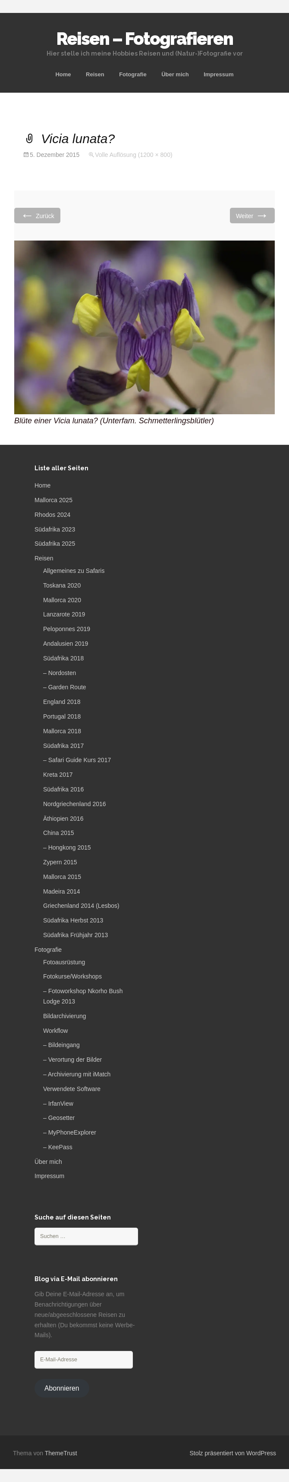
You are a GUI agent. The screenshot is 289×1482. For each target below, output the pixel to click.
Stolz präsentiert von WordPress (233, 1453)
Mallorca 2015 (62, 876)
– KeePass (57, 1147)
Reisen (95, 74)
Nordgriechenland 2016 (74, 803)
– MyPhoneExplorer (69, 1132)
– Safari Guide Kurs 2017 (77, 760)
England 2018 (61, 701)
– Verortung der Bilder (72, 1059)
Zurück (37, 215)
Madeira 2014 (61, 891)
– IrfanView (58, 1103)
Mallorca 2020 (62, 600)
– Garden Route (64, 687)
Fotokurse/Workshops (72, 976)
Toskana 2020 (62, 585)
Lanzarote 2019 (64, 614)
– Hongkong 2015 (67, 847)
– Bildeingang (61, 1044)
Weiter (252, 215)
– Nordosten (59, 672)
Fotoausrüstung (64, 962)
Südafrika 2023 (55, 529)
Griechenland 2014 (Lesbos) (81, 905)
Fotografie (133, 74)
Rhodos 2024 (52, 514)
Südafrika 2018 (63, 658)
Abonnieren (61, 1388)
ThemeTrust (61, 1453)
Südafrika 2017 (63, 745)
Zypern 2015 (60, 862)
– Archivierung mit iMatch (76, 1074)
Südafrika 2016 (63, 789)
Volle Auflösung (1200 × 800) (133, 154)
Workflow (55, 1030)
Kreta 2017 (58, 774)
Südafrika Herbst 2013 (73, 920)
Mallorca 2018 (62, 731)
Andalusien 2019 (65, 643)
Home (63, 74)
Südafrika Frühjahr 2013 (75, 935)
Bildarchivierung (64, 1016)
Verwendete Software (72, 1088)
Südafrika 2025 (55, 543)
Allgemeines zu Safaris (73, 570)
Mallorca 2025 (53, 500)
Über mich (175, 74)
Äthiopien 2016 (63, 818)
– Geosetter (59, 1117)
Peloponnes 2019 (66, 628)
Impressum (218, 74)
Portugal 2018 (62, 716)
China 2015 (58, 832)
